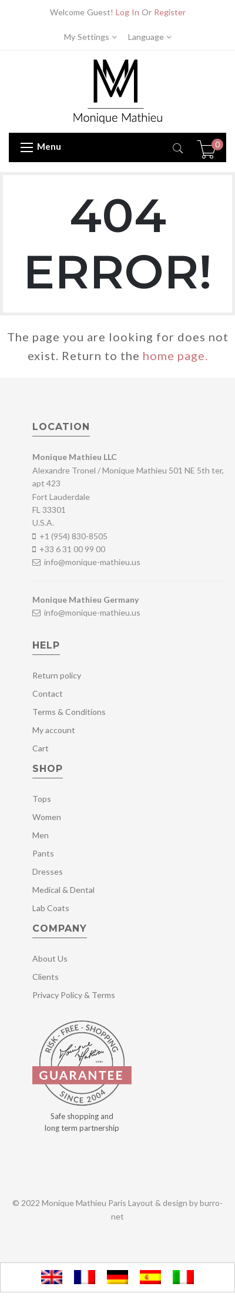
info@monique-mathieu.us (91, 562)
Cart (40, 748)
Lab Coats (50, 908)
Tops (41, 799)
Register (170, 12)
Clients (45, 977)
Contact (47, 693)
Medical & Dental (63, 890)
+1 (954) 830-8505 (73, 536)
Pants (43, 853)
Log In (127, 12)
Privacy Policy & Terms (73, 995)
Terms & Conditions (69, 712)
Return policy (56, 675)
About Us (50, 958)
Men (40, 835)
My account (53, 730)
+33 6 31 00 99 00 (72, 549)
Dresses (47, 871)
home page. (175, 355)
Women (46, 817)
